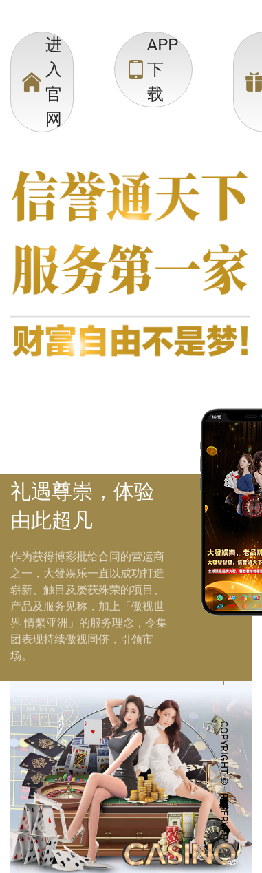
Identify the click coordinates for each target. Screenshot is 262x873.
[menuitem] (42, 82)
